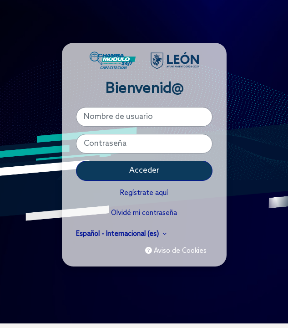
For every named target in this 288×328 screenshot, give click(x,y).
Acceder (144, 170)
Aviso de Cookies (176, 251)
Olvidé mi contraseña (144, 213)
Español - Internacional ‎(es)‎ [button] (118, 234)
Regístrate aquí (144, 193)
